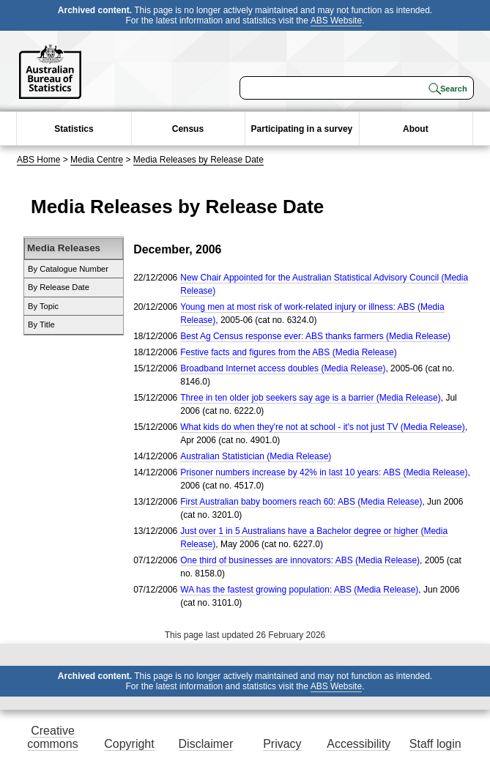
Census (188, 129)
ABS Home (38, 160)
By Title (41, 324)
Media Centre (96, 160)
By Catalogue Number (68, 268)
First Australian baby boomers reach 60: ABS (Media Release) (301, 502)
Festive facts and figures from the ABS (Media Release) (288, 352)
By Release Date (58, 287)
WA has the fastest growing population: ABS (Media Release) (299, 590)
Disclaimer (206, 744)
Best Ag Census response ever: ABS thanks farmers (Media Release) (315, 336)
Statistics (73, 129)
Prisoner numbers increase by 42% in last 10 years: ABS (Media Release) (323, 472)
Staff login (435, 744)
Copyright (129, 744)
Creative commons (52, 737)
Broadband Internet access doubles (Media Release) (282, 368)
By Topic (43, 306)
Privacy (282, 744)
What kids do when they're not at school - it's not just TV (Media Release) (322, 427)
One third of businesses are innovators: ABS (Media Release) (300, 560)
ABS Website (336, 20)
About (415, 129)
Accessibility (358, 744)
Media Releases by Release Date (198, 160)
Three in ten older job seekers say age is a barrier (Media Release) (310, 398)
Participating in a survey (302, 129)
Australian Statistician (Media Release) (255, 456)
